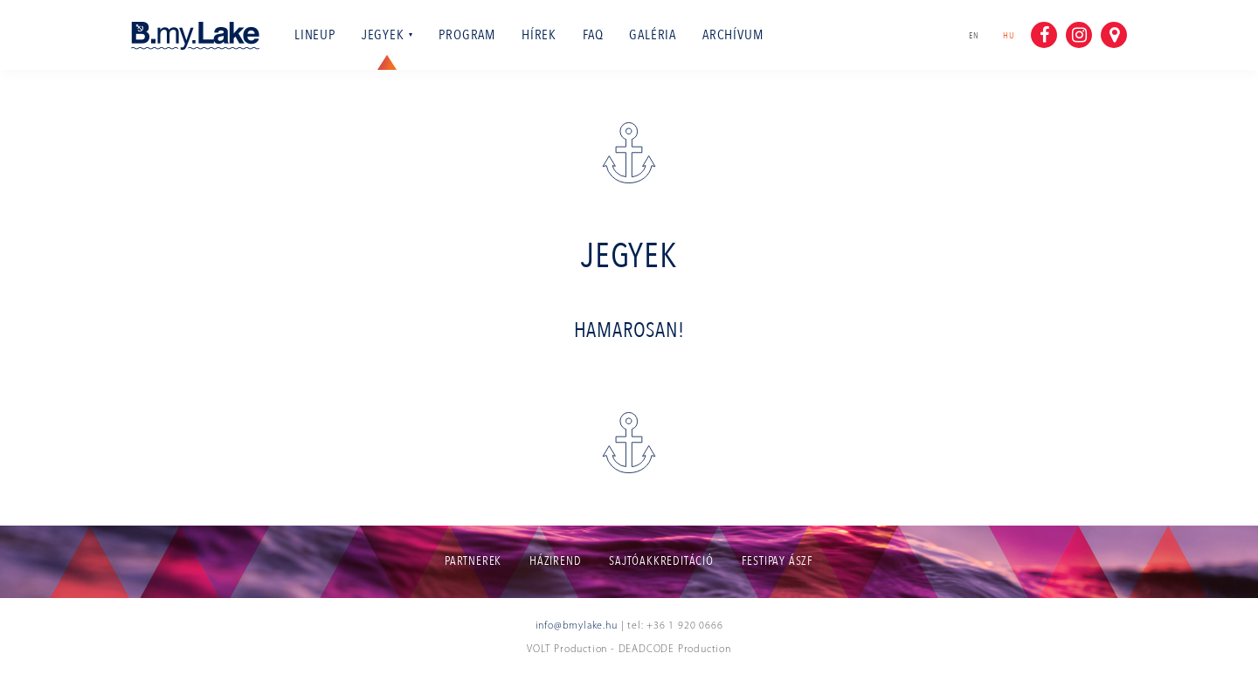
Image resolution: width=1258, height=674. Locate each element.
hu (1012, 35)
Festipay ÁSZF (777, 561)
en (974, 36)
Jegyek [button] (387, 35)
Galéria (652, 35)
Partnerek (473, 561)
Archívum (732, 35)
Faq (593, 35)
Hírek (539, 35)
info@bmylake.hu (577, 626)
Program (467, 35)
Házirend (555, 561)
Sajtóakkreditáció (661, 561)
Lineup (314, 35)
